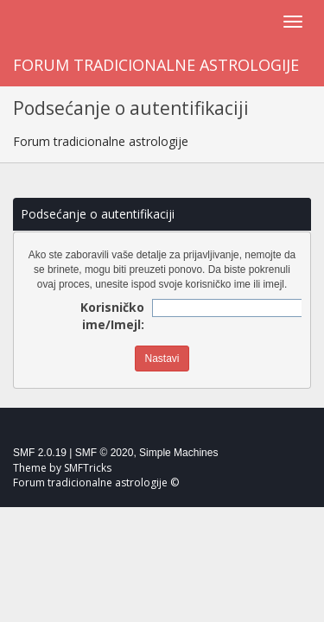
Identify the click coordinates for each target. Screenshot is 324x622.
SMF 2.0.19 (40, 453)
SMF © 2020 (104, 453)
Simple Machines (178, 453)
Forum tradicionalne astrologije (156, 64)
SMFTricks (87, 467)
